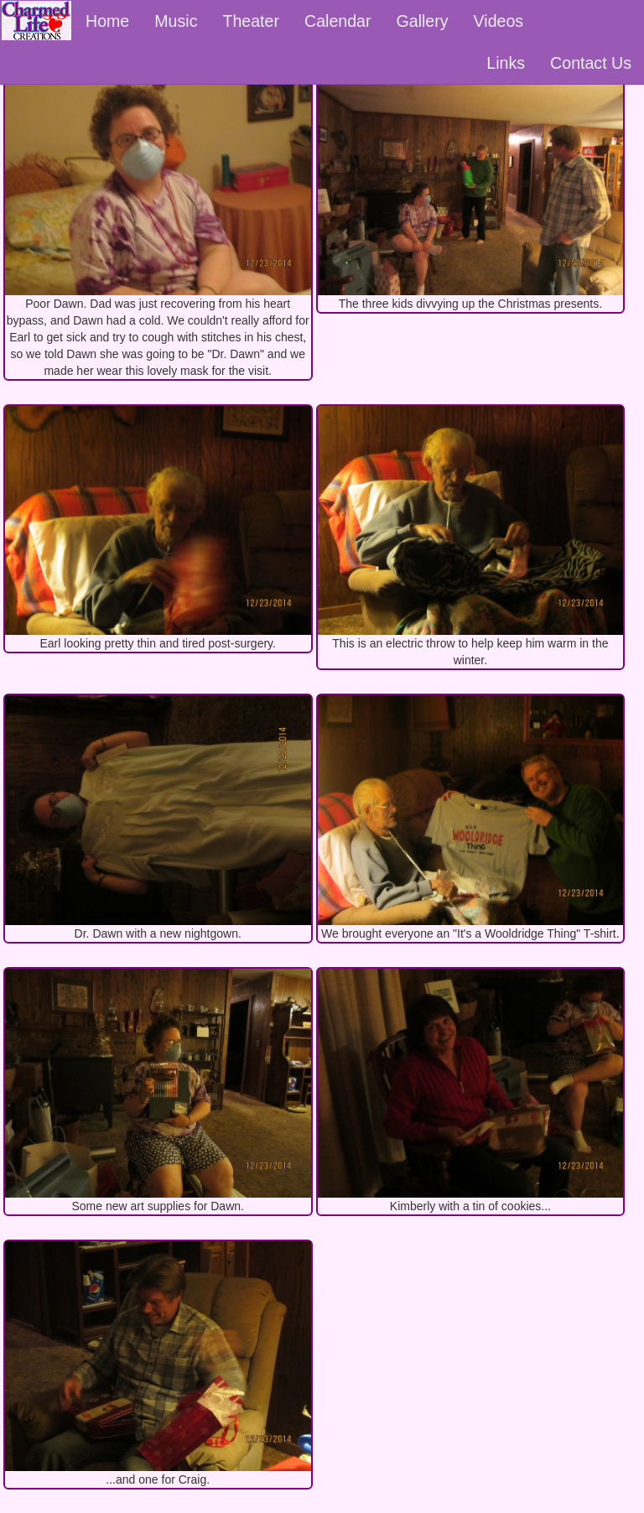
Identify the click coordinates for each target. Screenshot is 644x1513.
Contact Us (590, 63)
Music (175, 21)
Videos (499, 21)
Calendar (337, 21)
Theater (250, 21)
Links (505, 63)
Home (107, 21)
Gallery (423, 21)
